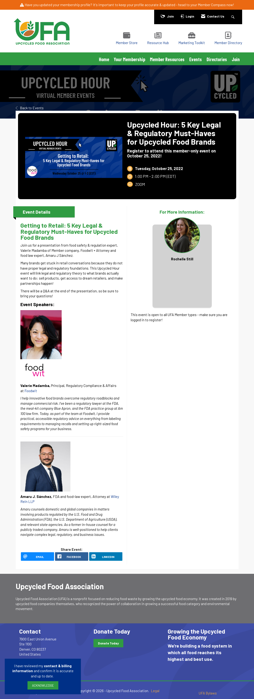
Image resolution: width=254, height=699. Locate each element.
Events (195, 59)
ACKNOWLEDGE (43, 685)
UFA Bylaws (208, 693)
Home (104, 59)
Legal (155, 691)
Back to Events (30, 108)
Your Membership (129, 59)
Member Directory (228, 43)
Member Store (127, 43)
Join (236, 59)
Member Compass (212, 5)
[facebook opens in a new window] (71, 556)
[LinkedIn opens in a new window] (105, 556)
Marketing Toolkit (191, 43)
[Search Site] (233, 16)
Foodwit (30, 391)
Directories (217, 59)
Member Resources (167, 59)
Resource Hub (158, 43)
